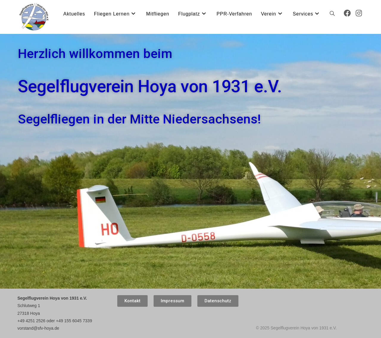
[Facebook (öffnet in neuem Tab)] (347, 13)
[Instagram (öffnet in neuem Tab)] (358, 13)
